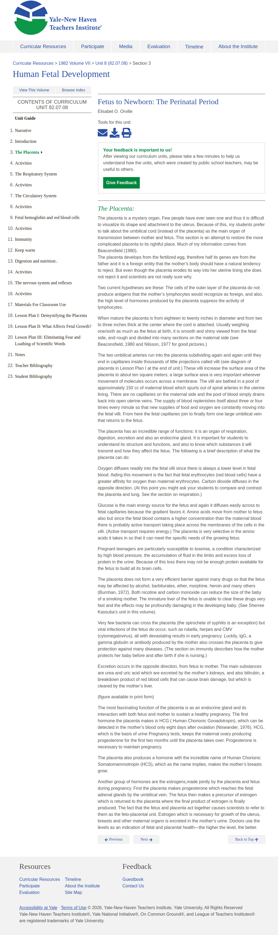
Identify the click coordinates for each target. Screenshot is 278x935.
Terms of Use (73, 907)
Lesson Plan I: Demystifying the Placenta (51, 315)
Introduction (25, 141)
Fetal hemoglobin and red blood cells (47, 217)
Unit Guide (25, 118)
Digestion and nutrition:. (36, 261)
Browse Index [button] (73, 90)
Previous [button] (114, 839)
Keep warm (25, 250)
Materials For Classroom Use (40, 304)
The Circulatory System (35, 195)
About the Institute (238, 46)
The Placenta (27, 152)
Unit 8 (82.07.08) (111, 63)
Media (125, 46)
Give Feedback (121, 182)
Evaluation (158, 46)
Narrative (23, 130)
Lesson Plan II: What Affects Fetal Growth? (53, 326)
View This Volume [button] (34, 90)
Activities (23, 163)
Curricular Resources (43, 46)
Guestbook (132, 879)
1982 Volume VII (74, 63)
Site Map (73, 892)
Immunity (23, 239)
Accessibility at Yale (38, 907)
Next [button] (146, 839)
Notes (20, 354)
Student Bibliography (33, 376)
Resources (34, 866)
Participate (92, 46)
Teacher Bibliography (34, 365)
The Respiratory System (36, 174)
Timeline (194, 47)
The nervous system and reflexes (43, 282)
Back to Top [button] (246, 839)
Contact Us (133, 886)
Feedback (136, 866)
